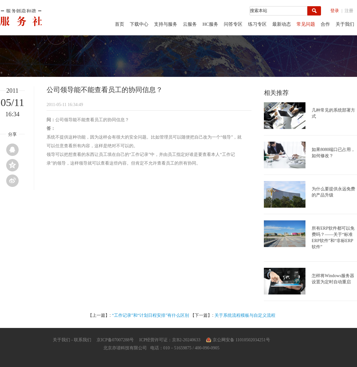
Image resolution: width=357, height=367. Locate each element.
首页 (119, 24)
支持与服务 (165, 24)
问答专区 (233, 24)
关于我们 (345, 24)
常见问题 (305, 24)
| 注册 (347, 10)
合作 (325, 24)
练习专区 (257, 24)
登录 (334, 10)
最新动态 (281, 24)
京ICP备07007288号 (115, 340)
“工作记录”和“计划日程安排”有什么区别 (150, 315)
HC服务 (210, 24)
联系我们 (82, 340)
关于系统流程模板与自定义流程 (245, 315)
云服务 (190, 24)
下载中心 (139, 24)
